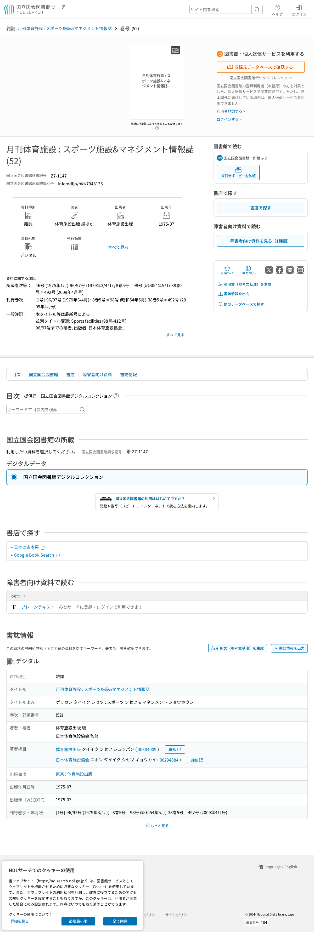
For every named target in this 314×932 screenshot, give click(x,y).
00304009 (147, 749)
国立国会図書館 (43, 374)
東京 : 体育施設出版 (74, 774)
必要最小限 (78, 921)
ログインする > (229, 119)
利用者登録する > (231, 111)
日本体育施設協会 (72, 760)
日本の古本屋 (29, 547)
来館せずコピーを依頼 (238, 172)
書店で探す (260, 207)
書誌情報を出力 (233, 293)
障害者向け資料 (97, 374)
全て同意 (120, 921)
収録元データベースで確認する (260, 67)
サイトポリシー (178, 914)
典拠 (175, 749)
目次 (16, 374)
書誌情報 (128, 374)
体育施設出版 (68, 749)
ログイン (299, 9)
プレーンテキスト (38, 607)
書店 (70, 374)
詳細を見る (19, 921)
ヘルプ (277, 9)
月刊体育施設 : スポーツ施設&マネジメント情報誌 (65, 28)
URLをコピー (248, 270)
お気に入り (227, 270)
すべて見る (118, 247)
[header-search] (226, 9)
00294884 (169, 760)
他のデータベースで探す (241, 304)
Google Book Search (37, 555)
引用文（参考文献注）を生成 (244, 284)
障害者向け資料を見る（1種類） (260, 241)
